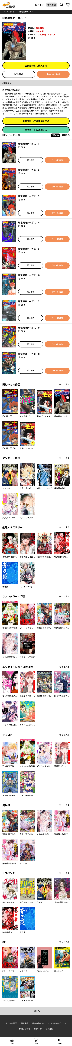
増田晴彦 (40, 28)
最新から (66, 135)
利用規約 (24, 1023)
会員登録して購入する (36, 65)
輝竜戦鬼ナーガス (26, 12)
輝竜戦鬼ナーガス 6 (29, 275)
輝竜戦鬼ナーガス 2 (28, 170)
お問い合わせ (24, 1029)
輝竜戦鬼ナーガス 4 (29, 222)
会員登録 (51, 4)
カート (36, 1043)
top (4, 12)
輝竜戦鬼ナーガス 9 (29, 354)
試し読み (18, 74)
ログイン (39, 4)
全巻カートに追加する (36, 129)
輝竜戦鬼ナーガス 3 (28, 196)
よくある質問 (11, 1023)
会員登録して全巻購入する (36, 121)
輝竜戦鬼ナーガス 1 (28, 143)
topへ (36, 1011)
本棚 (60, 1043)
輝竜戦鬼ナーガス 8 (29, 327)
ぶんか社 (40, 31)
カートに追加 (53, 74)
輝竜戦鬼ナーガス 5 (28, 249)
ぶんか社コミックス (46, 34)
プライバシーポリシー (56, 1023)
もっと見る (64, 384)
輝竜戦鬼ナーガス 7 (28, 301)
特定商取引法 (38, 1023)
